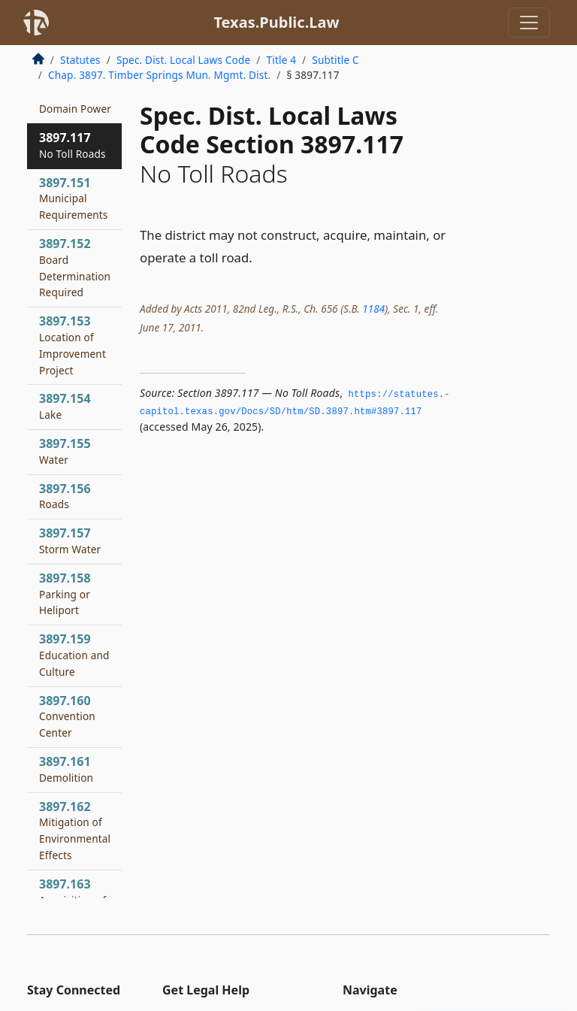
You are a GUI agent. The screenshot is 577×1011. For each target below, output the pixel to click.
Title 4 (282, 60)
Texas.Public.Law (276, 22)
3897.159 (74, 655)
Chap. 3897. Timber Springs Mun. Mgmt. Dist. (159, 75)
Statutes (80, 60)
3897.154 (65, 406)
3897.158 (65, 594)
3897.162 (74, 830)
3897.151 (73, 198)
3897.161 (66, 769)
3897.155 (65, 451)
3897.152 (74, 267)
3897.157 (70, 540)
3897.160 (67, 716)
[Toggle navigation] (529, 23)
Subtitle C (335, 60)
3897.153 (72, 345)
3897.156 (65, 496)
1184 (373, 308)
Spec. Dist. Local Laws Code (183, 60)
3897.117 (72, 145)
